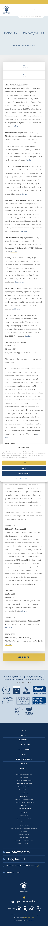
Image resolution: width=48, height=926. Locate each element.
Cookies (20, 478)
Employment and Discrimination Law (24, 799)
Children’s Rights (24, 777)
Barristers (24, 740)
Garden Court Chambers (6, 10)
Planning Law (24, 831)
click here (16, 126)
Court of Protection (24, 790)
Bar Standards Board (28, 917)
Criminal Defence (24, 793)
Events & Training (24, 759)
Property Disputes (24, 834)
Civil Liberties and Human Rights (24, 780)
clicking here (19, 282)
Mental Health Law (24, 825)
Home (24, 730)
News (24, 754)
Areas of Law (24, 749)
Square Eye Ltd (30, 920)
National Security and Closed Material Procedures (24, 828)
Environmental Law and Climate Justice (24, 802)
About (24, 735)
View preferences (24, 473)
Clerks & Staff (24, 745)
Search (34, 9)
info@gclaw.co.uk (15, 859)
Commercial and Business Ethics (24, 783)
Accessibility (10, 915)
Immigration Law (24, 815)
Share (24, 75)
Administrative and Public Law (24, 774)
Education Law (24, 796)
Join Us (24, 764)
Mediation (24, 822)
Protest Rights (24, 837)
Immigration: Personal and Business (24, 819)
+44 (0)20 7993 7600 (39, 9)
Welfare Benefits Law (24, 844)
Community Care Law (24, 786)
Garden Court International (24, 808)
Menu (43, 9)
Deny (24, 468)
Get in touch (24, 657)
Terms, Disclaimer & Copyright (33, 915)
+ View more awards (24, 682)
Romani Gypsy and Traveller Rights (24, 840)
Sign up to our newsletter (24, 901)
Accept (24, 463)
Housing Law (24, 812)
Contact (24, 769)
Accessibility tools (39, 2)
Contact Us (24, 66)
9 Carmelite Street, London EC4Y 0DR (22, 866)
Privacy (27, 478)
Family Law (24, 805)
